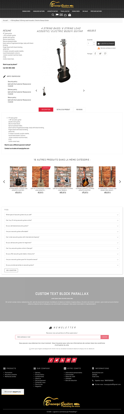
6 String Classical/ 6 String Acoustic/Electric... (85, 189)
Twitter (59, 358)
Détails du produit (63, 109)
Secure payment (40, 380)
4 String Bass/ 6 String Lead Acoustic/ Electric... (18, 189)
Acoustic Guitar (52, 11)
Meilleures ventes (10, 376)
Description (46, 109)
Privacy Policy (39, 374)
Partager (95, 53)
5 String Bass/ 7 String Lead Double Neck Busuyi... (107, 189)
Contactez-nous (40, 382)
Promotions (8, 372)
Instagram (76, 358)
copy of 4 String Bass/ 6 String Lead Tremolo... (63, 189)
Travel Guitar (64, 11)
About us (38, 378)
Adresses (68, 378)
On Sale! (85, 11)
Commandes (69, 374)
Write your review (11, 76)
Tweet (100, 53)
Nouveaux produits (11, 374)
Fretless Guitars (96, 11)
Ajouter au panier (107, 44)
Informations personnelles (73, 372)
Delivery (37, 372)
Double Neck (26, 11)
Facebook (53, 358)
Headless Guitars (39, 11)
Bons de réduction (71, 380)
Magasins (38, 386)
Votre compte (74, 368)
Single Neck (76, 11)
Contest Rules (39, 376)
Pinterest (105, 53)
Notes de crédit (70, 376)
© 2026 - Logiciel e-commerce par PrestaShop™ (62, 411)
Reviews (79, 109)
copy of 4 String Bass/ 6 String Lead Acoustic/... (40, 189)
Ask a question (10, 270)
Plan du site (39, 384)
